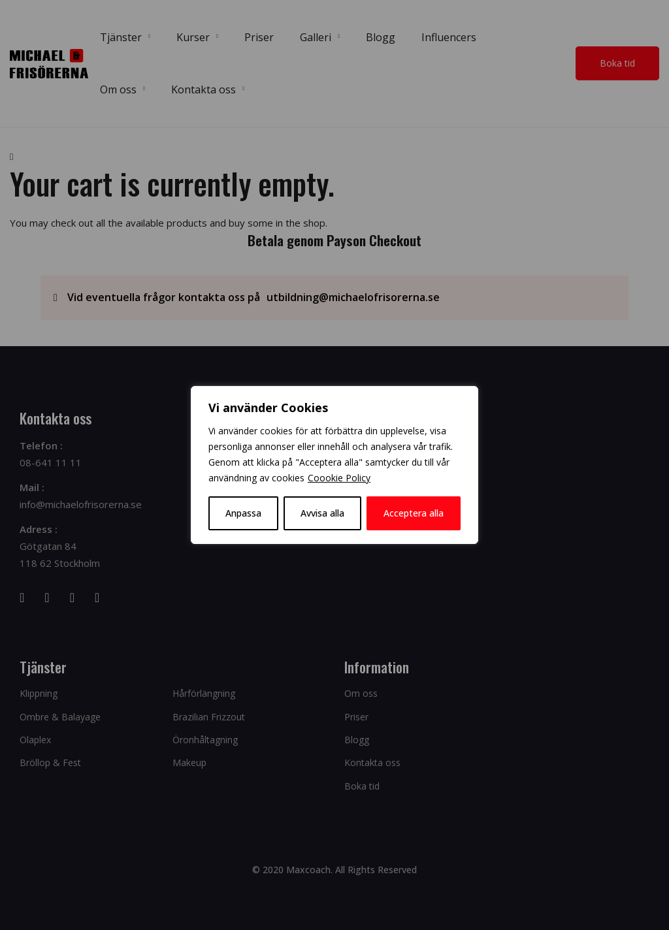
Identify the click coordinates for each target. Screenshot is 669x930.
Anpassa (243, 513)
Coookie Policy (339, 478)
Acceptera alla (413, 513)
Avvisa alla (322, 513)
